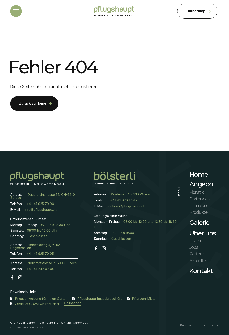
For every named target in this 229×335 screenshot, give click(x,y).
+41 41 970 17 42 (123, 200)
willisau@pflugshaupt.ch (126, 206)
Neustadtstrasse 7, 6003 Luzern (52, 263)
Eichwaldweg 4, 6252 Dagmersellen (35, 246)
